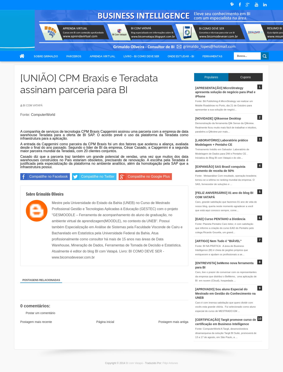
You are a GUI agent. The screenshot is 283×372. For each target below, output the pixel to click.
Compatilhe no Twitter (93, 176)
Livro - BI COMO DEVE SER (141, 56)
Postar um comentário (40, 313)
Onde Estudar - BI (181, 56)
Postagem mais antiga (174, 322)
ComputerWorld (43, 115)
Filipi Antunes (170, 363)
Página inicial (105, 322)
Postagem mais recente (36, 322)
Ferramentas (212, 56)
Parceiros (73, 56)
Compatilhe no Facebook (44, 176)
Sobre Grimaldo (46, 56)
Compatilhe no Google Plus (144, 176)
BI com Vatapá (134, 363)
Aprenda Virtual (102, 56)
